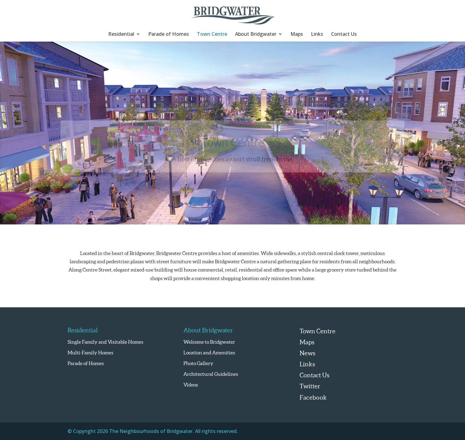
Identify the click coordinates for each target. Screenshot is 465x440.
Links (317, 34)
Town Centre (212, 34)
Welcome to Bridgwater (209, 342)
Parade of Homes (168, 34)
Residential (121, 34)
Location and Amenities (209, 352)
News (307, 353)
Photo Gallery (198, 363)
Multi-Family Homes (90, 352)
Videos (190, 384)
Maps (296, 34)
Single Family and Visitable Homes (105, 342)
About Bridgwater (255, 34)
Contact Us (344, 34)
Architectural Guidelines (210, 374)
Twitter (310, 386)
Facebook (313, 397)
